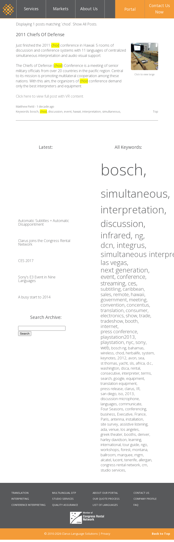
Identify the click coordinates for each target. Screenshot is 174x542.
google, (120, 378)
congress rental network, (121, 464)
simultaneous (111, 111)
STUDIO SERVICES (63, 498)
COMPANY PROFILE (145, 498)
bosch (34, 111)
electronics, (113, 315)
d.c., (150, 363)
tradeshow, (113, 321)
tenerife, (131, 459)
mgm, (139, 454)
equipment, (135, 378)
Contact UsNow (159, 9)
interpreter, (131, 373)
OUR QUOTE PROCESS (106, 498)
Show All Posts (85, 24)
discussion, (123, 223)
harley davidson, (114, 439)
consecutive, (111, 373)
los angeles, (130, 429)
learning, (135, 439)
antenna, (118, 419)
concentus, (138, 305)
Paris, (106, 419)
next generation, (125, 269)
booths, (131, 434)
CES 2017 (26, 260)
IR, (138, 388)
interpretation (91, 111)
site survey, (110, 424)
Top (155, 111)
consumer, (137, 310)
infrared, (118, 235)
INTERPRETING (20, 498)
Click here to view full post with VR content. (50, 96)
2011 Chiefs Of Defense (40, 34)
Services (31, 8)
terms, (146, 373)
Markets (60, 8)
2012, (122, 357)
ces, (132, 283)
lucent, (118, 459)
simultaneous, (135, 193)
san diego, (109, 393)
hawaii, (138, 294)
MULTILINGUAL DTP (64, 492)
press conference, (119, 331)
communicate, (130, 403)
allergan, (145, 459)
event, (109, 276)
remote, (122, 294)
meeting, (138, 299)
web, (106, 347)
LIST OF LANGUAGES (105, 505)
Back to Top (161, 533)
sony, (141, 342)
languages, (110, 403)
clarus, (130, 388)
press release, (113, 388)
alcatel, (107, 459)
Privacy (105, 534)
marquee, (125, 454)
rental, (136, 368)
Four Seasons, (113, 408)
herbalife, (134, 352)
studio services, (113, 470)
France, (140, 414)
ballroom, (109, 454)
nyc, (130, 342)
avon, (133, 357)
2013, (130, 393)
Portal (130, 9)
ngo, (144, 444)
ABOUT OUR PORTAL (105, 492)
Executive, (125, 414)
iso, (121, 393)
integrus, (131, 245)
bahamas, (136, 347)
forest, (126, 449)
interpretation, (134, 209)
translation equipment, (119, 383)
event (68, 111)
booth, (132, 321)
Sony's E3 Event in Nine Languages (37, 279)
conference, (131, 276)
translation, (113, 310)
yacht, (124, 363)
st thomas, (110, 363)
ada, (105, 429)
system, (148, 352)
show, (132, 315)
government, (115, 299)
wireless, (108, 352)
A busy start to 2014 (34, 297)
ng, (140, 235)
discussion (55, 111)
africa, (141, 363)
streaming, (114, 283)
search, (107, 378)
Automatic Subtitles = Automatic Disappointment (43, 222)
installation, (135, 419)
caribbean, (134, 289)
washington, (111, 368)
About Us (89, 8)
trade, (145, 315)
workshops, (111, 449)
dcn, (109, 245)
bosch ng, (119, 347)
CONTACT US (141, 492)
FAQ (135, 505)
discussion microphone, (120, 398)
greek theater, (112, 434)
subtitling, (112, 289)
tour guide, (132, 444)
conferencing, (136, 408)
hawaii (77, 111)
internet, (109, 326)
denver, (144, 434)
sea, (141, 357)
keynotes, (109, 357)
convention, (114, 305)
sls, (133, 363)
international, (112, 444)
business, (109, 414)
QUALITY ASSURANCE (65, 505)
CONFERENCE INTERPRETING (28, 505)
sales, (107, 294)
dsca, (126, 368)
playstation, (113, 342)
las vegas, (114, 262)
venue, (115, 429)
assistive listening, (134, 424)
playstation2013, (118, 337)
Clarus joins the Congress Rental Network (44, 242)
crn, (145, 464)
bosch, (124, 169)
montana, (140, 449)
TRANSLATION (20, 492)
